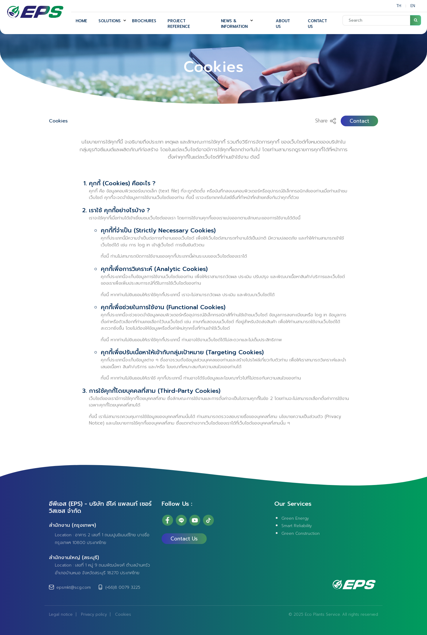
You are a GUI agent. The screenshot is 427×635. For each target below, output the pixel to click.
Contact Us (184, 539)
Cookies (58, 121)
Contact (359, 121)
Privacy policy (94, 614)
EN (412, 6)
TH (398, 6)
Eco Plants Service (322, 614)
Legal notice (61, 614)
